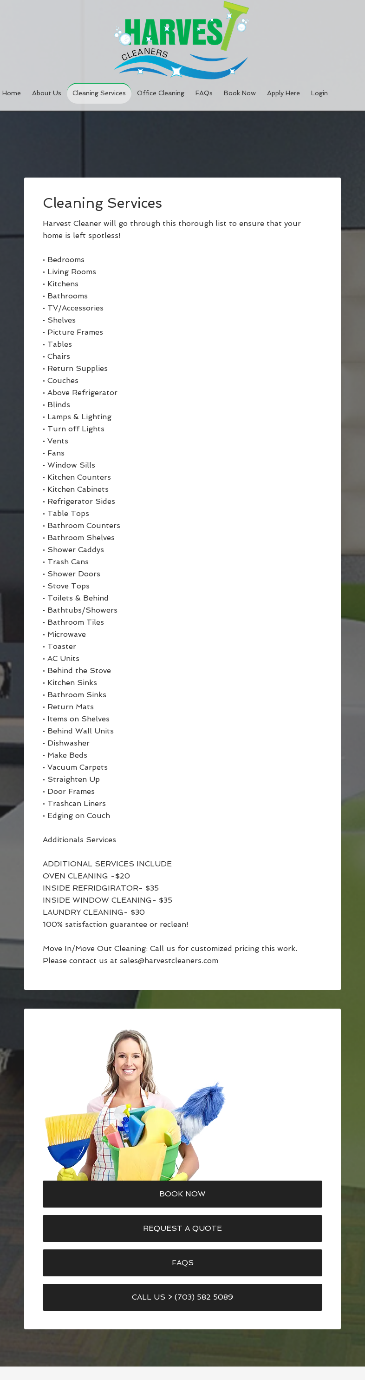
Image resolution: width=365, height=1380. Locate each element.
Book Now (182, 1193)
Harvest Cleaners (182, 40)
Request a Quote (182, 1228)
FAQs (183, 1262)
